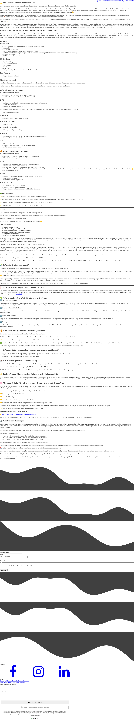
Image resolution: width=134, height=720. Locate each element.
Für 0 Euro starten (129, 0)
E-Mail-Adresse (5, 556)
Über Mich (105, 0)
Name (2, 554)
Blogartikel (19, 294)
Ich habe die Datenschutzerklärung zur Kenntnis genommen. (22, 566)
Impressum (22, 682)
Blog (122, 0)
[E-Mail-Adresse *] (35, 697)
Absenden (4, 570)
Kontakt (119, 0)
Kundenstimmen (112, 0)
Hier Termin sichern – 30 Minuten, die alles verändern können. (19, 414)
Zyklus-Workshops (11, 681)
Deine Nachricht (4, 561)
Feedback (26, 681)
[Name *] (35, 692)
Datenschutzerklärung (13, 682)
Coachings (3, 681)
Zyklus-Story (19, 681)
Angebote (98, 0)
